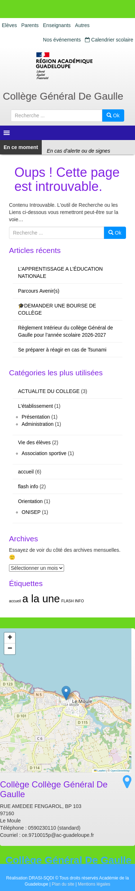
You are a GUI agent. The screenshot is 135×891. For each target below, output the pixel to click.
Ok (113, 115)
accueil (26, 472)
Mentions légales (94, 884)
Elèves (9, 25)
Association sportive (44, 453)
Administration (38, 424)
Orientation (30, 501)
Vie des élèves (34, 442)
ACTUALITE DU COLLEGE (49, 391)
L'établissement (35, 406)
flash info (28, 486)
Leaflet (99, 770)
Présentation (36, 417)
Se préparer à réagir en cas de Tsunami (62, 350)
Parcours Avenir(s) (38, 291)
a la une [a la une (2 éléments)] (41, 598)
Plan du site (63, 884)
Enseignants (57, 25)
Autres (82, 25)
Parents (30, 25)
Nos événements (62, 40)
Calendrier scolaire (109, 40)
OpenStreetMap (120, 770)
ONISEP (31, 512)
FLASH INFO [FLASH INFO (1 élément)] (72, 601)
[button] (66, 693)
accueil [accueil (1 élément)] (15, 601)
